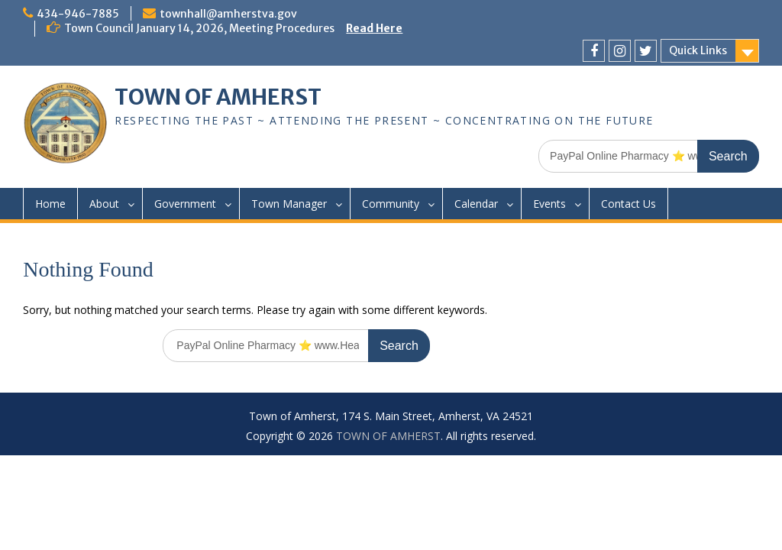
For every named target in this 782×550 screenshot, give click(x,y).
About (104, 203)
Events (549, 203)
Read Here (374, 28)
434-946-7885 (78, 14)
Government (185, 203)
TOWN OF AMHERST (218, 97)
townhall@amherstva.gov (228, 14)
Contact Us (628, 203)
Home (50, 203)
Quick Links (698, 50)
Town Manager (289, 203)
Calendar (476, 203)
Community (390, 203)
